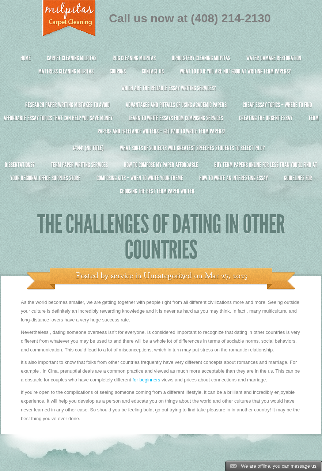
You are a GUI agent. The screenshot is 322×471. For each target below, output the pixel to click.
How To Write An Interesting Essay (233, 178)
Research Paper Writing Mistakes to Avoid (67, 105)
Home (25, 58)
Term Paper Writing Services (79, 165)
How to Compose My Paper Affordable (161, 165)
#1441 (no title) (88, 148)
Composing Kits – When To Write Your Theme (139, 178)
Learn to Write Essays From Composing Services (176, 118)
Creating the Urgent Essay (265, 118)
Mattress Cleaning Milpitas (66, 71)
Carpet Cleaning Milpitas (71, 58)
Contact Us (153, 71)
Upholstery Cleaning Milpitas (201, 58)
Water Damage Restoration (273, 58)
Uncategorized (168, 276)
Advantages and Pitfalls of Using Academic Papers (176, 105)
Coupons (118, 71)
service (122, 276)
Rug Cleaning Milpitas (134, 58)
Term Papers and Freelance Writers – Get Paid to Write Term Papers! (161, 128)
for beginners (146, 380)
